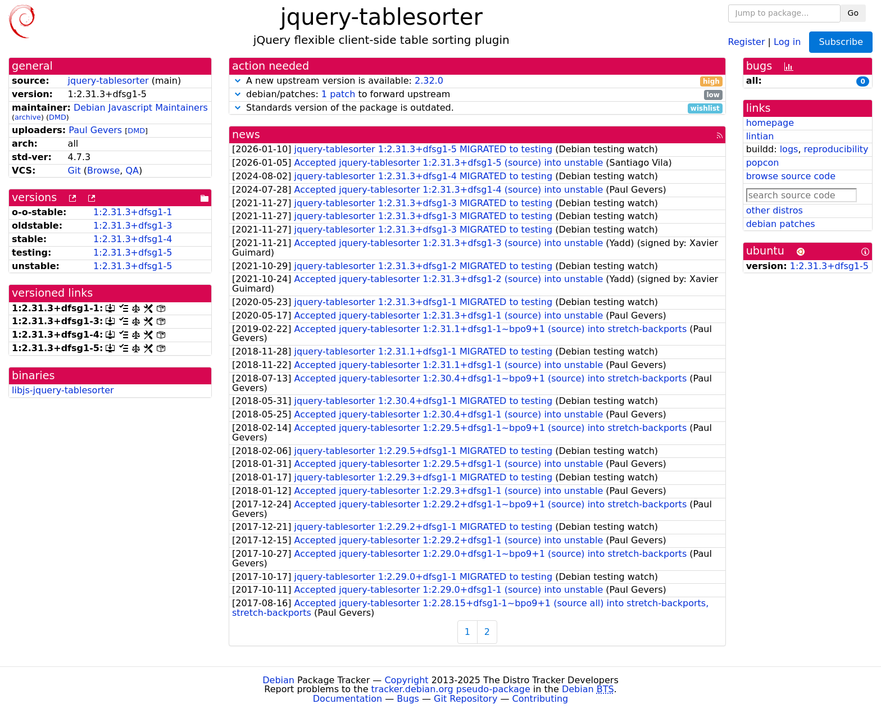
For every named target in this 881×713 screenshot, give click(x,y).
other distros (774, 210)
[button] (237, 80)
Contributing (540, 698)
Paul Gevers (95, 130)
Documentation (347, 698)
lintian (760, 136)
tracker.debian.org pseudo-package (450, 689)
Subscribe (841, 42)
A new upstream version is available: (477, 81)
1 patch (338, 94)
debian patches (780, 224)
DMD (57, 117)
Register (746, 41)
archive (28, 117)
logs (789, 149)
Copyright (406, 680)
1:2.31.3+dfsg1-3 (132, 225)
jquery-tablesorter (108, 80)
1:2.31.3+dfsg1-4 (132, 239)
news (246, 134)
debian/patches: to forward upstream (477, 94)
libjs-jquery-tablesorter (63, 390)
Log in (787, 41)
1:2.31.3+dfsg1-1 (132, 212)
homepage (770, 122)
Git (74, 170)
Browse (103, 170)
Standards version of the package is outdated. (477, 108)
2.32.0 (429, 80)
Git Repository (465, 698)
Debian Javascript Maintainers (141, 107)
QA (132, 170)
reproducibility (836, 149)
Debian (278, 680)
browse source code (790, 176)
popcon (762, 162)
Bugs (408, 698)
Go (853, 12)
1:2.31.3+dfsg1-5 (132, 252)
